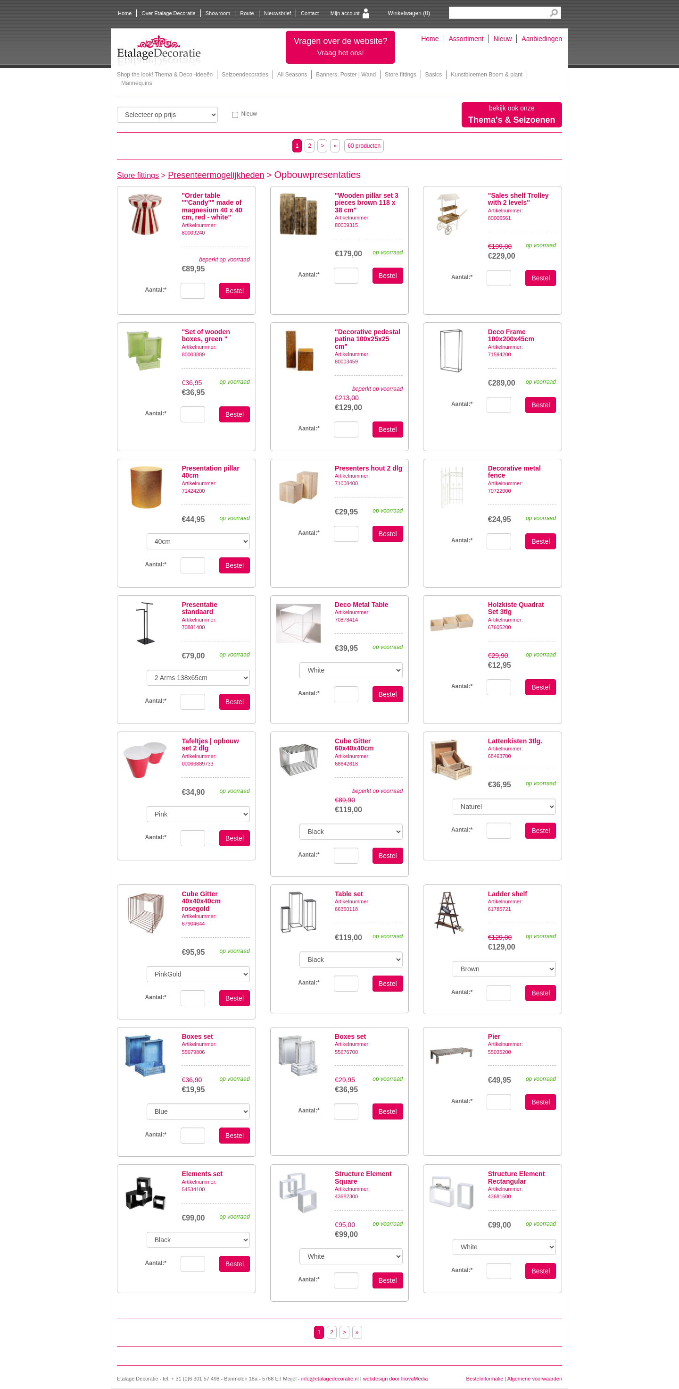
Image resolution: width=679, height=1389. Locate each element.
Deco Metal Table (361, 604)
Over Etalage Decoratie (168, 13)
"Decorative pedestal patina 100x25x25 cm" (367, 339)
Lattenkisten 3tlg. (515, 741)
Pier (494, 1036)
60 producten (364, 146)
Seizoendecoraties (245, 74)
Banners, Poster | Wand (346, 74)
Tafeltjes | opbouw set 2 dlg (210, 744)
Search (554, 13)
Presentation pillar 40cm (210, 471)
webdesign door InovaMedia (395, 1378)
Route (247, 13)
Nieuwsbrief (277, 13)
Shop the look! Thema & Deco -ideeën (165, 74)
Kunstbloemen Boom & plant (486, 74)
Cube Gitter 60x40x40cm (354, 744)
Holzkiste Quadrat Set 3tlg (516, 608)
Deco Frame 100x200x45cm (511, 335)
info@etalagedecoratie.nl (330, 1378)
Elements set (202, 1174)
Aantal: (155, 289)
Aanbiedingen (542, 38)
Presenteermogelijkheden (216, 175)
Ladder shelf (507, 894)
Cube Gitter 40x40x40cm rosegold (201, 901)
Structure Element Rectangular (516, 1177)
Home (125, 13)
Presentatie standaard (199, 608)
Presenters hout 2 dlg (368, 468)
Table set (349, 894)
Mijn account (345, 13)
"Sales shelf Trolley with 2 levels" (518, 199)
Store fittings (400, 74)
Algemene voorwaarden (534, 1378)
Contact (310, 13)
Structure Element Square (363, 1177)
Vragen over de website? (340, 46)
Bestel (234, 291)
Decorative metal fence (514, 471)
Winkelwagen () (409, 13)
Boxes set (197, 1036)
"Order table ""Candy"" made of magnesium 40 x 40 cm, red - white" (212, 206)
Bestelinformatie (485, 1378)
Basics (433, 74)
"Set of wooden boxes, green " (206, 335)
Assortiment (466, 38)
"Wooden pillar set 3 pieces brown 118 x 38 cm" (366, 203)
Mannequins (136, 83)
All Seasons (292, 74)
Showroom (218, 13)
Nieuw (502, 38)
